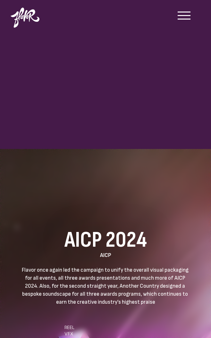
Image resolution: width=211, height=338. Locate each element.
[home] (28, 14)
